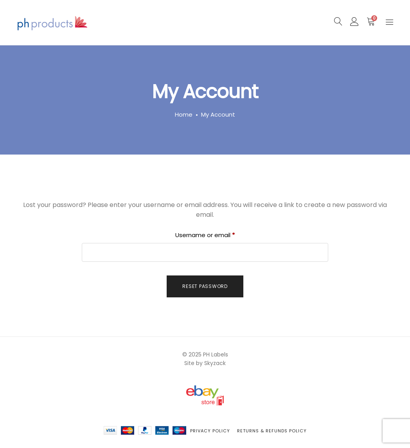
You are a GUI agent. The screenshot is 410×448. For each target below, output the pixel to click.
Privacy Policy (210, 431)
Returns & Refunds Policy (272, 431)
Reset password (205, 286)
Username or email (217, 234)
